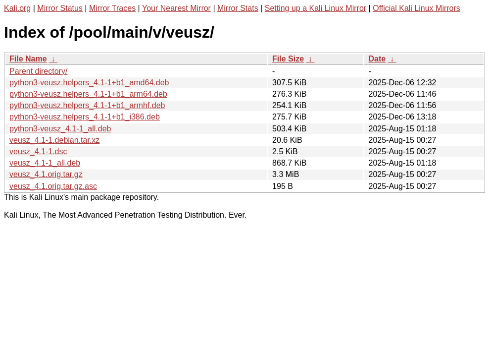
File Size (288, 59)
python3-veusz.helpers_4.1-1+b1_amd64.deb (89, 82)
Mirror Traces (112, 8)
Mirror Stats (237, 8)
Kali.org (17, 8)
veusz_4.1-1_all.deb (44, 163)
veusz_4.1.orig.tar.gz (46, 174)
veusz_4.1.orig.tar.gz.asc (53, 186)
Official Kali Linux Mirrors (416, 8)
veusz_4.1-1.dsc (38, 151)
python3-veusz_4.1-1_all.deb (60, 128)
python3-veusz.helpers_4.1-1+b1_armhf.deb (87, 105)
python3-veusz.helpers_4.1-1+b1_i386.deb (84, 117)
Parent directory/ (38, 71)
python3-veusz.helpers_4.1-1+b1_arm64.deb (88, 94)
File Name (28, 59)
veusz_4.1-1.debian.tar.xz (54, 140)
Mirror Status (60, 8)
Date (377, 59)
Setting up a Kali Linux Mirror (315, 8)
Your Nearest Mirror (176, 8)
